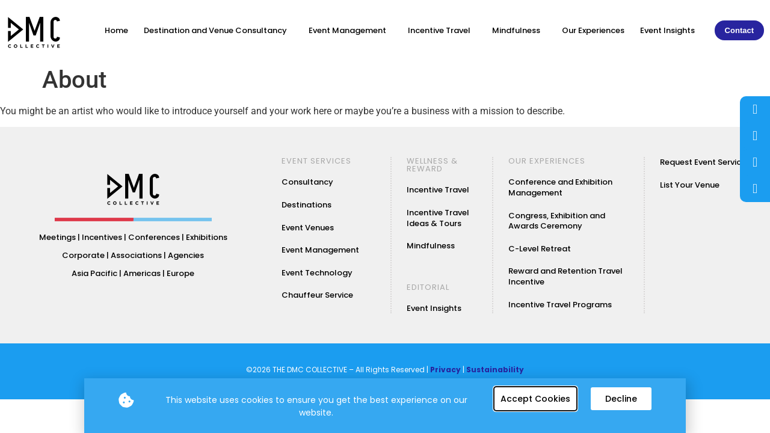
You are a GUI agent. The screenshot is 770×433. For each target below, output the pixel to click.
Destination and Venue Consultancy (218, 31)
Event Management (350, 31)
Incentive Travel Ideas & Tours (438, 218)
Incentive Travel (442, 31)
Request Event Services (705, 162)
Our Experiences (593, 30)
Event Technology (317, 272)
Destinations (306, 204)
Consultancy (307, 182)
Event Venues (308, 227)
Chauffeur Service (317, 295)
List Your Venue (689, 185)
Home (116, 30)
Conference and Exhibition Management (560, 187)
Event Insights (667, 30)
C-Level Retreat (539, 248)
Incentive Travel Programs (560, 304)
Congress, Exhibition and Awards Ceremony (556, 221)
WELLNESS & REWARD (432, 164)
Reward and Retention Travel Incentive (565, 276)
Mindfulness (519, 31)
